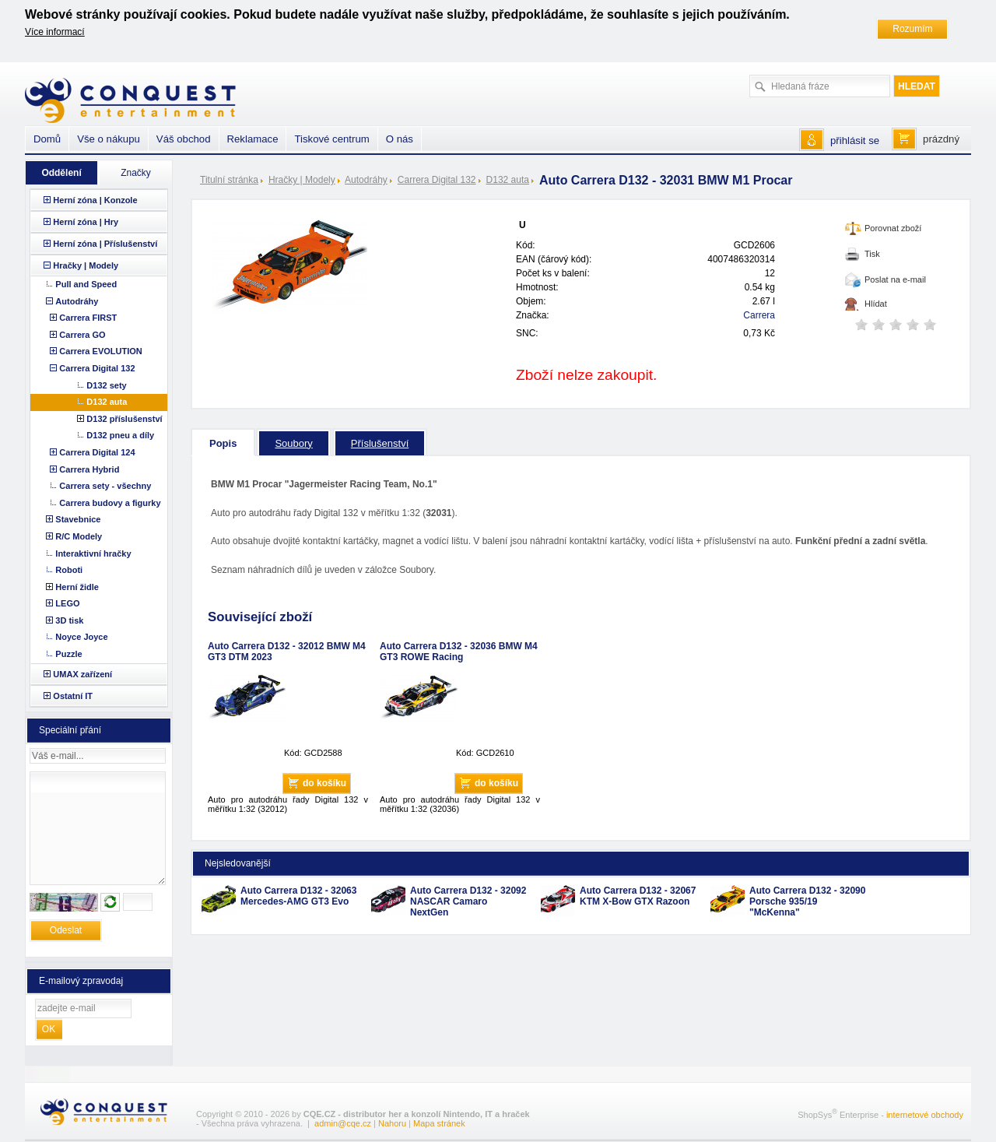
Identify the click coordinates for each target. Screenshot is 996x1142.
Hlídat (875, 303)
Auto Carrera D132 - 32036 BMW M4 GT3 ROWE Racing (459, 651)
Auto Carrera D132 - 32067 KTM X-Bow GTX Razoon (638, 896)
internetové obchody (924, 1114)
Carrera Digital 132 (437, 179)
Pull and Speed (86, 284)
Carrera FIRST (88, 317)
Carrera (759, 315)
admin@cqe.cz (342, 1123)
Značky (136, 172)
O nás (399, 139)
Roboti (68, 570)
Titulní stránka (229, 179)
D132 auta (507, 179)
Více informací (55, 31)
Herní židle (77, 587)
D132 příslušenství (124, 418)
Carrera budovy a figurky (109, 503)
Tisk (872, 253)
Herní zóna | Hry (85, 222)
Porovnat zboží (892, 228)
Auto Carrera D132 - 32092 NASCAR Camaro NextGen (468, 901)
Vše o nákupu (108, 139)
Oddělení (61, 172)
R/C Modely (78, 536)
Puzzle (68, 654)
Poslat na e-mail (895, 279)
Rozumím (912, 28)
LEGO (67, 603)
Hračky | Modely (301, 179)
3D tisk (69, 620)
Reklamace (253, 139)
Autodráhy (366, 179)
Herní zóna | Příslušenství (105, 243)
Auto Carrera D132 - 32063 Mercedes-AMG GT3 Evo (298, 896)
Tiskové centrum (331, 139)
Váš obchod (183, 139)
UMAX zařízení (82, 674)
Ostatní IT (73, 696)
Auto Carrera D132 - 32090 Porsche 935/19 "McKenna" (807, 901)
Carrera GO (82, 334)
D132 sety (106, 385)
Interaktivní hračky (93, 553)
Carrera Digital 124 (97, 452)
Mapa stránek (439, 1123)
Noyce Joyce (81, 636)
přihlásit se (854, 140)
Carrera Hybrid (89, 469)
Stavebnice (77, 519)
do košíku (324, 783)
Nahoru (392, 1123)
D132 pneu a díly (120, 435)
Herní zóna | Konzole (95, 200)
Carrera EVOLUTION (100, 351)
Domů (47, 139)
